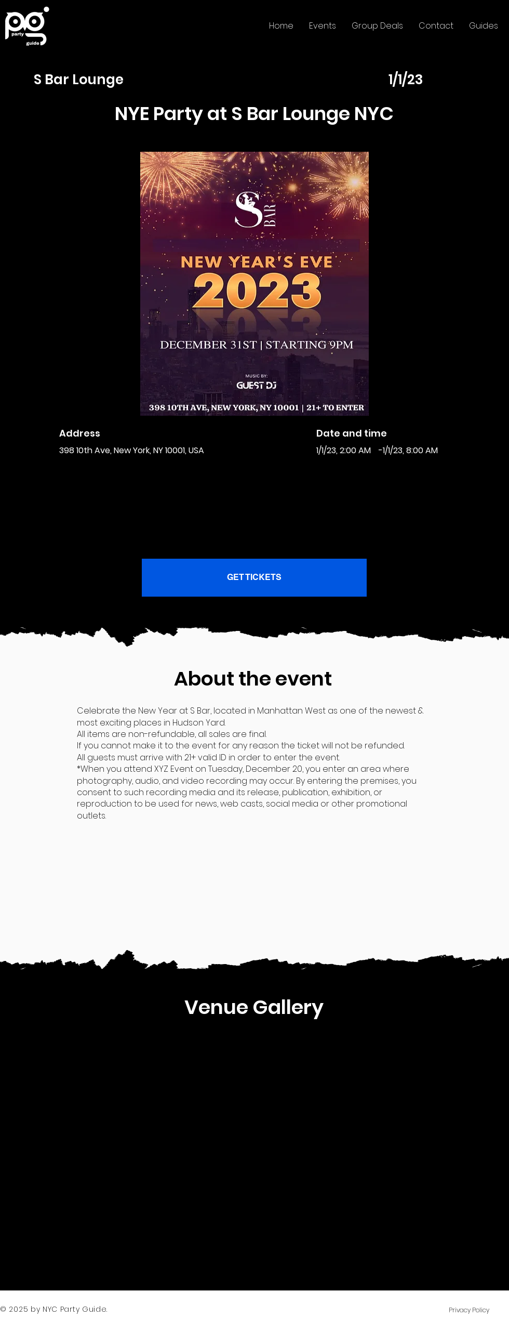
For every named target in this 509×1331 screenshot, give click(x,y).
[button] (322, 26)
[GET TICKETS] (254, 578)
